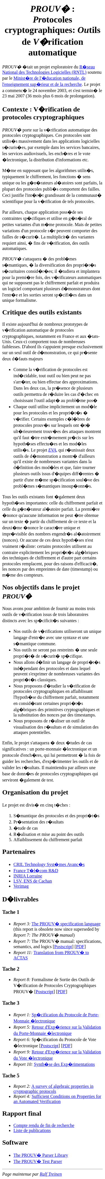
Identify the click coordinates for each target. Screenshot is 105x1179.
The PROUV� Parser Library (40, 1155)
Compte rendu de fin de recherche (43, 1125)
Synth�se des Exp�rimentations (64, 1064)
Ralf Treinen (51, 1174)
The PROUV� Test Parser (37, 1161)
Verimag (21, 886)
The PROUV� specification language (66, 923)
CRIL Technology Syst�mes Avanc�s (49, 864)
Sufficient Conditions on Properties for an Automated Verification (57, 1099)
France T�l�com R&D (35, 870)
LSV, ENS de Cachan (32, 881)
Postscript (63, 946)
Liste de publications (32, 1130)
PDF (80, 946)
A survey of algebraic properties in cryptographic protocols (53, 1089)
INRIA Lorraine (27, 876)
